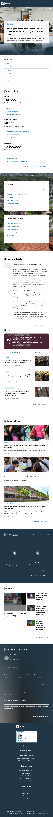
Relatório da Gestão (25, 755)
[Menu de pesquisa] (45, 3)
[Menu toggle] (50, 3)
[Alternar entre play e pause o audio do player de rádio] (6, 658)
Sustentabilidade (13, 236)
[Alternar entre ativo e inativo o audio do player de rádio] (11, 662)
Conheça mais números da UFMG (36, 167)
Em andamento (15, 352)
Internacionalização (14, 229)
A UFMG (25, 790)
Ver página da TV (42, 637)
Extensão (11, 206)
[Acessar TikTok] (43, 535)
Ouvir (6, 696)
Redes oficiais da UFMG (39, 576)
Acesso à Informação (25, 750)
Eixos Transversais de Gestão (25, 758)
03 (27, 50)
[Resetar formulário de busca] (45, 189)
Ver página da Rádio (40, 716)
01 (17, 50)
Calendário (26, 76)
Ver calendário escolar (40, 325)
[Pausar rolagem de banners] (36, 50)
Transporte (26, 73)
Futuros (37, 352)
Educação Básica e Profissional (17, 194)
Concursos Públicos (25, 775)
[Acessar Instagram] (40, 535)
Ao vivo (13, 654)
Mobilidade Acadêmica (25, 781)
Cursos (26, 63)
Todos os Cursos (25, 773)
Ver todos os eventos (40, 404)
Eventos (25, 801)
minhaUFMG (26, 70)
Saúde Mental (12, 232)
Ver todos (11, 239)
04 (32, 50)
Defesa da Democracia (14, 223)
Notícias (25, 798)
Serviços (26, 80)
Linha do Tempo (25, 793)
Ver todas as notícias (40, 521)
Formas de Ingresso (26, 66)
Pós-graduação (12, 200)
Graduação (11, 197)
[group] (14, 553)
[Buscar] (43, 189)
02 (22, 50)
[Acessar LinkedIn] (48, 535)
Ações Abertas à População (25, 770)
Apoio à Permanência (25, 778)
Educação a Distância (14, 203)
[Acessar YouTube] (45, 535)
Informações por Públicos (25, 760)
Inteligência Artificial (14, 226)
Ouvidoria (25, 753)
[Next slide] (47, 570)
